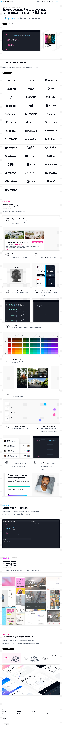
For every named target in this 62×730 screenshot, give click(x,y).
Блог (45, 1)
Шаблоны (19, 711)
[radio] (5, 724)
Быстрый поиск (15, 23)
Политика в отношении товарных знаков (49, 724)
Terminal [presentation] (4, 539)
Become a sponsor (7, 72)
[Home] (5, 1)
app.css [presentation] (9, 521)
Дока (42, 1)
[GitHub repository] (60, 1)
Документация (5, 709)
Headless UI (34, 711)
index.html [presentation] (4, 521)
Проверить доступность (37, 242)
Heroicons (34, 713)
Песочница (4, 711)
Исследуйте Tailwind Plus (8, 648)
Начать (4, 23)
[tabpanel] (31, 680)
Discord (48, 711)
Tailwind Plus (19, 706)
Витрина (48, 1)
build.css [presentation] (33, 521)
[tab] (11, 658)
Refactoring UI (34, 709)
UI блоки (18, 709)
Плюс (57, 1)
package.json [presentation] (13, 521)
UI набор (19, 713)
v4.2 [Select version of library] (12, 1)
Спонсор (53, 1)
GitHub (48, 709)
